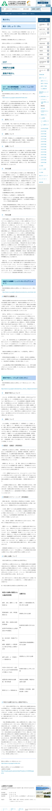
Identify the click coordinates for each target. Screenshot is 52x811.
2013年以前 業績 (44, 128)
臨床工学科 (42, 29)
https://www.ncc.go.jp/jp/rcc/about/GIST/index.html (14, 97)
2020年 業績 (43, 146)
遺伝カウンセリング (43, 175)
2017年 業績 (43, 139)
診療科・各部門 (36, 9)
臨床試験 (41, 182)
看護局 (41, 50)
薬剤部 (41, 47)
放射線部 (42, 58)
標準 (43, 2)
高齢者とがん (44, 114)
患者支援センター (43, 25)
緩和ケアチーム (44, 80)
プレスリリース (46, 9)
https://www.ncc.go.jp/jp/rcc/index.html (10, 763)
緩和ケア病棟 (44, 86)
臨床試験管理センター (43, 62)
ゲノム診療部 (42, 118)
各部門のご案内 (8, 13)
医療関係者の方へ (16, 9)
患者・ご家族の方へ (6, 9)
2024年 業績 (43, 157)
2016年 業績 (43, 136)
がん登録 (41, 165)
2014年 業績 (43, 131)
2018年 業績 (43, 141)
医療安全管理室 (43, 39)
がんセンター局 (16, 13)
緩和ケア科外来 (44, 83)
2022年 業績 (43, 149)
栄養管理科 (42, 66)
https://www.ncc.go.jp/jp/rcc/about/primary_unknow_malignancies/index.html (20, 388)
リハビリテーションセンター (43, 34)
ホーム (2, 13)
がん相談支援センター (25, 13)
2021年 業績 (43, 152)
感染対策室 (42, 43)
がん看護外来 (44, 88)
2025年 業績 (43, 159)
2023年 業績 (43, 154)
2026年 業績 (43, 162)
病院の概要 (26, 9)
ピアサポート (44, 99)
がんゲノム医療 (42, 169)
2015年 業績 (43, 133)
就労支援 (43, 108)
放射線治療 (41, 74)
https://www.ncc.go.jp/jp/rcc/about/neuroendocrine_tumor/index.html (19, 292)
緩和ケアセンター (43, 77)
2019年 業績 (43, 144)
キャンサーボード (43, 178)
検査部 (41, 54)
